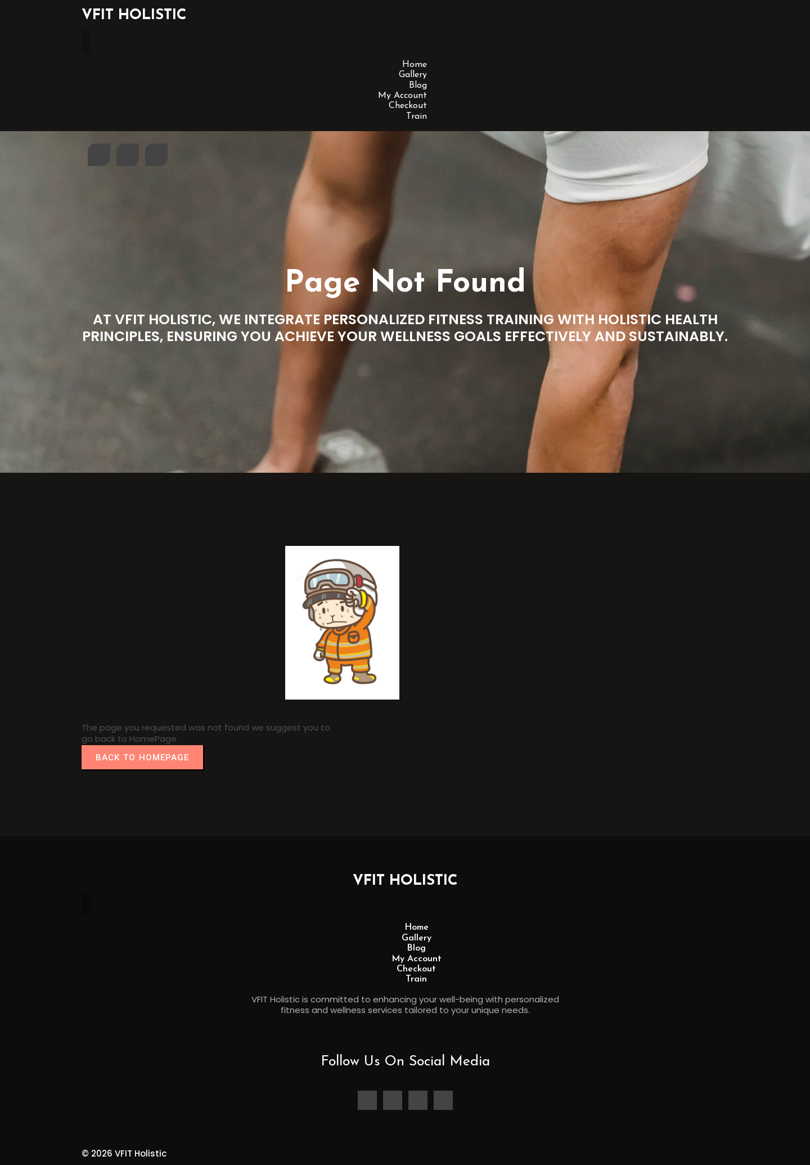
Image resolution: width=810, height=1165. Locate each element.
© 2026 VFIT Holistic (124, 1153)
